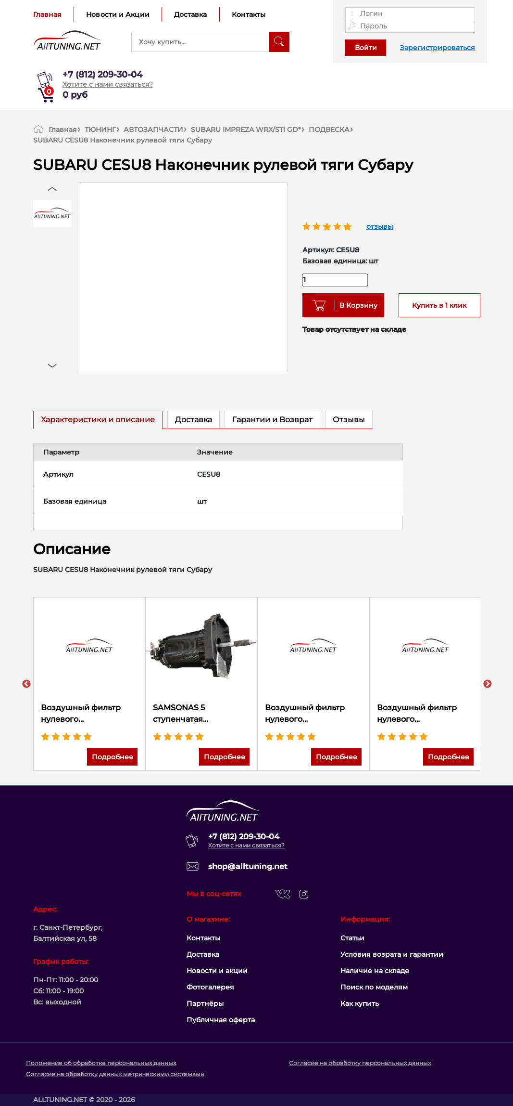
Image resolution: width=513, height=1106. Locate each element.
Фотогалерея (210, 987)
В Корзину (355, 305)
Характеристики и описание (98, 419)
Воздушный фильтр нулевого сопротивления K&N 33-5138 (89, 714)
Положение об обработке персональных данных (101, 1063)
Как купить (359, 1003)
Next (487, 684)
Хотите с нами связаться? (108, 84)
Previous (26, 684)
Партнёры (205, 1003)
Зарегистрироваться (437, 47)
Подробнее (112, 757)
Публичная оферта (221, 1019)
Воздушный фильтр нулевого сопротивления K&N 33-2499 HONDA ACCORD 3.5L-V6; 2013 (425, 714)
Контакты (249, 14)
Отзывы (349, 419)
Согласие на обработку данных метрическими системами (115, 1074)
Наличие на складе (374, 970)
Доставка (190, 14)
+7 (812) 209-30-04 (102, 74)
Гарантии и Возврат (272, 419)
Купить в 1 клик (439, 305)
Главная (47, 14)
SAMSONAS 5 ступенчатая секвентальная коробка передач (201, 714)
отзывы (379, 226)
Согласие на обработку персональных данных (360, 1063)
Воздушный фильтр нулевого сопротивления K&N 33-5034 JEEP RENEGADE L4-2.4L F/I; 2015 (313, 714)
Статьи (352, 938)
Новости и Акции (118, 14)
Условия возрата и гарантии (391, 954)
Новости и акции (217, 970)
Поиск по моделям (374, 987)
